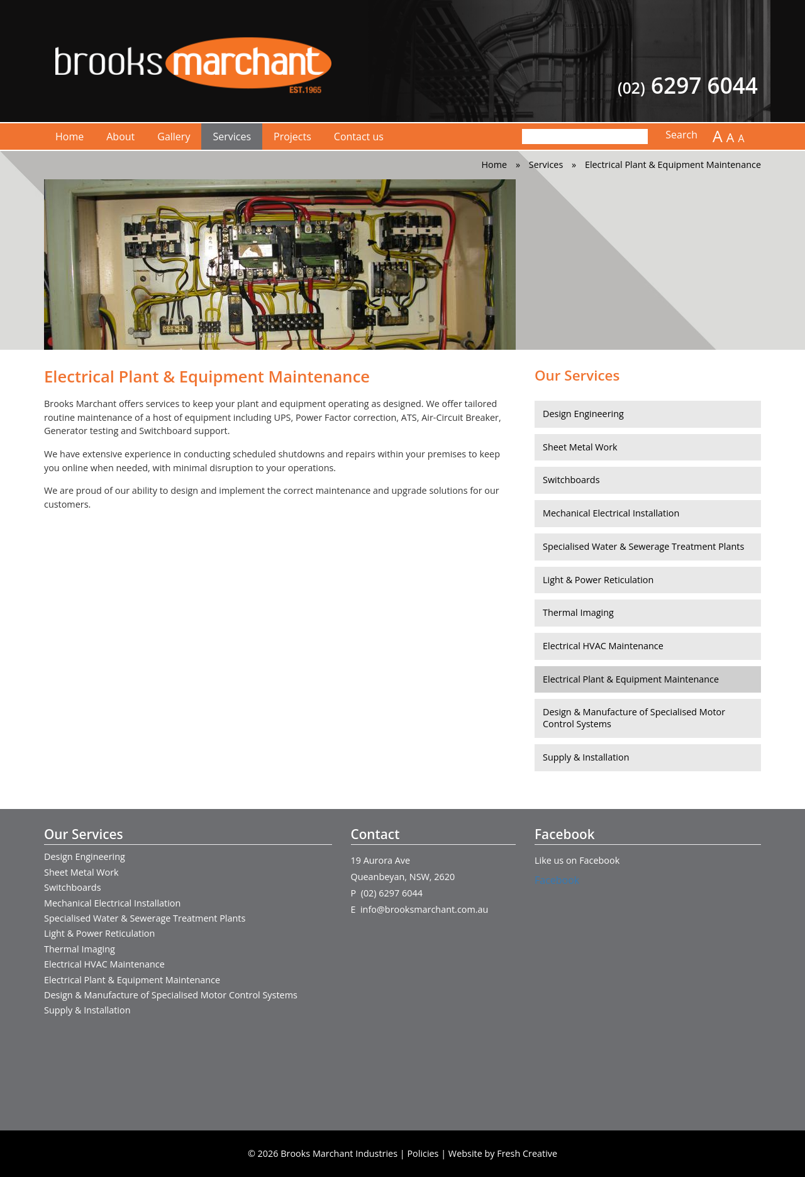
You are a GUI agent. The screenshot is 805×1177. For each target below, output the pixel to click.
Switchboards (571, 480)
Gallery (173, 136)
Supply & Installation (586, 757)
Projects (292, 136)
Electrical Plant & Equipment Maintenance (631, 679)
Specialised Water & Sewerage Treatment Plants (643, 546)
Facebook (557, 880)
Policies (422, 1153)
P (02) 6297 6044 (387, 893)
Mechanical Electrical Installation (611, 513)
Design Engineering (583, 414)
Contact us (359, 136)
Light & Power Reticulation (598, 580)
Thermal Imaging (578, 612)
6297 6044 (688, 85)
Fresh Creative (527, 1153)
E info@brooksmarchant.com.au (420, 909)
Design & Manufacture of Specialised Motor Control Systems (634, 718)
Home (69, 136)
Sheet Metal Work (580, 447)
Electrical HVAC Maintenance (603, 646)
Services (232, 136)
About (120, 136)
